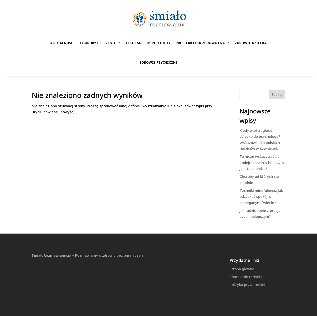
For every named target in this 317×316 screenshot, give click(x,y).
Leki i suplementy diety (148, 43)
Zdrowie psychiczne (158, 62)
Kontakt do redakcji (246, 276)
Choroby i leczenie (98, 43)
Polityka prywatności (247, 284)
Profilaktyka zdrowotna (200, 43)
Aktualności (62, 43)
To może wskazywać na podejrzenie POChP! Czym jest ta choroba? (262, 162)
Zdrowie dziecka (251, 43)
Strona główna (242, 268)
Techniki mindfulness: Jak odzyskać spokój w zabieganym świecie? (261, 196)
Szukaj (277, 94)
